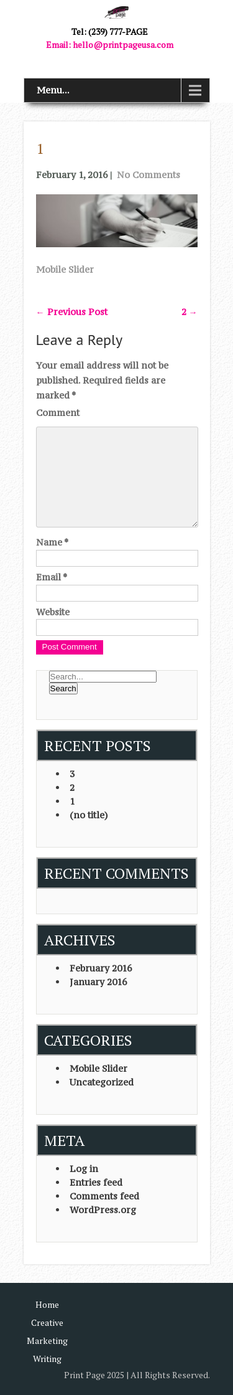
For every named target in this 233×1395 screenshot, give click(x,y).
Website (53, 612)
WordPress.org (103, 1210)
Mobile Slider (65, 269)
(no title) (89, 815)
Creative (47, 1322)
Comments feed (104, 1196)
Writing (47, 1358)
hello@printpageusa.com (123, 44)
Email (51, 577)
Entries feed (96, 1182)
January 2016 (98, 982)
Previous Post (71, 312)
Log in (84, 1169)
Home (47, 1304)
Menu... (53, 90)
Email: (59, 44)
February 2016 (101, 968)
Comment (58, 412)
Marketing (47, 1340)
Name (52, 542)
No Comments (148, 175)
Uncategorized (102, 1082)
